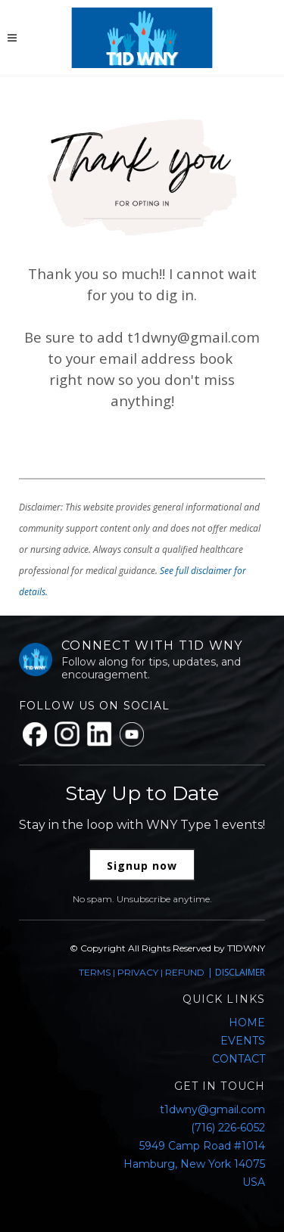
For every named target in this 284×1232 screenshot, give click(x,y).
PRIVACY (137, 972)
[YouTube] (132, 734)
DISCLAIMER (240, 972)
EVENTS (242, 1040)
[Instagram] (67, 734)
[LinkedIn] (99, 734)
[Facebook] (35, 734)
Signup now (142, 865)
